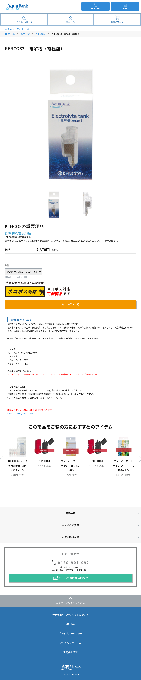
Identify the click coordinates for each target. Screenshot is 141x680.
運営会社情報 (70, 652)
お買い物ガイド (70, 537)
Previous (2, 459)
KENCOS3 (41, 33)
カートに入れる (70, 304)
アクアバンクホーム (70, 643)
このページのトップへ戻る (70, 602)
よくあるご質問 (70, 525)
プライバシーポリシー (70, 633)
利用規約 (70, 624)
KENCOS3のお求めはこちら (20, 413)
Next (139, 459)
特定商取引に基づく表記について (70, 614)
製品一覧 (25, 33)
